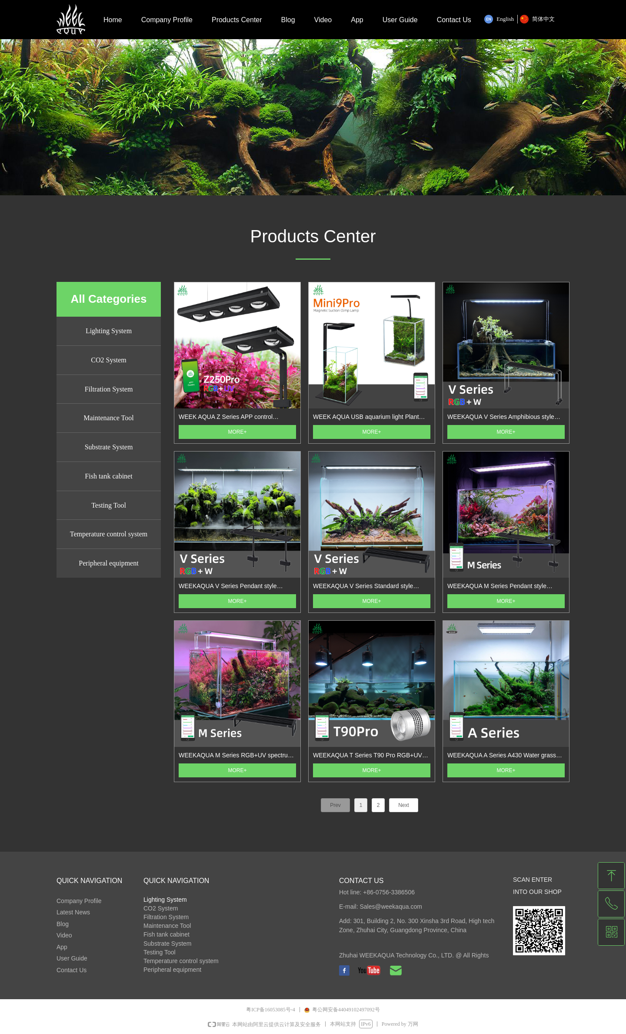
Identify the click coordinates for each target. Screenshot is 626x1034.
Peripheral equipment (108, 563)
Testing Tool (108, 505)
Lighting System (109, 331)
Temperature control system (108, 534)
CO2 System (108, 360)
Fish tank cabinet (108, 476)
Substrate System (109, 447)
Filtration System (109, 389)
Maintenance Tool (108, 418)
